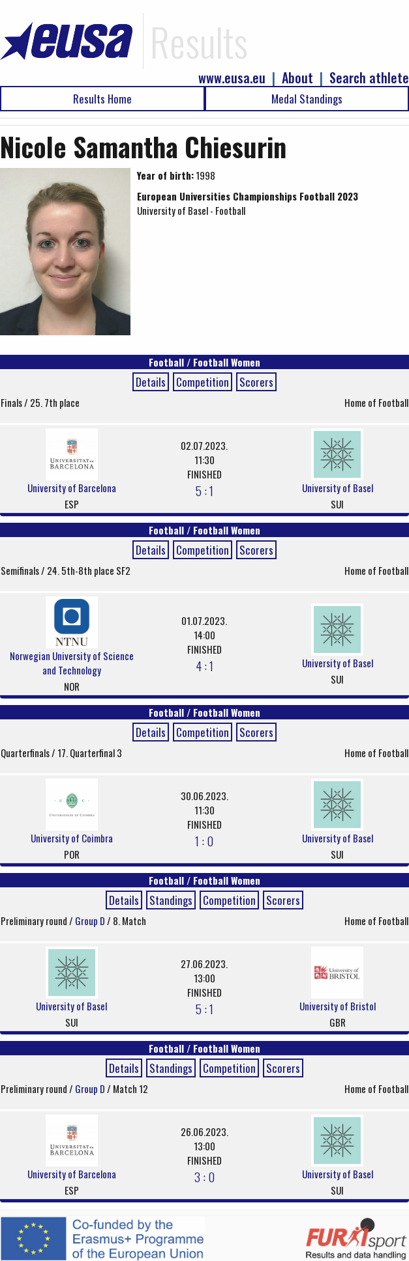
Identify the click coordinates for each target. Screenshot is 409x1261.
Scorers (256, 382)
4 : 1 (204, 665)
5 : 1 (204, 490)
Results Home (102, 98)
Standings (170, 900)
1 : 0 (204, 840)
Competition (202, 382)
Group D (91, 920)
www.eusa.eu (231, 78)
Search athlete (369, 78)
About (297, 78)
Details (151, 382)
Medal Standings (306, 98)
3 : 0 (204, 1176)
